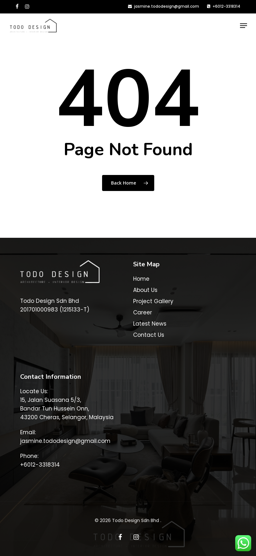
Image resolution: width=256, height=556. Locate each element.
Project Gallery (153, 301)
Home (141, 279)
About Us (145, 290)
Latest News (149, 324)
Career (142, 312)
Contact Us (148, 335)
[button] (243, 25)
